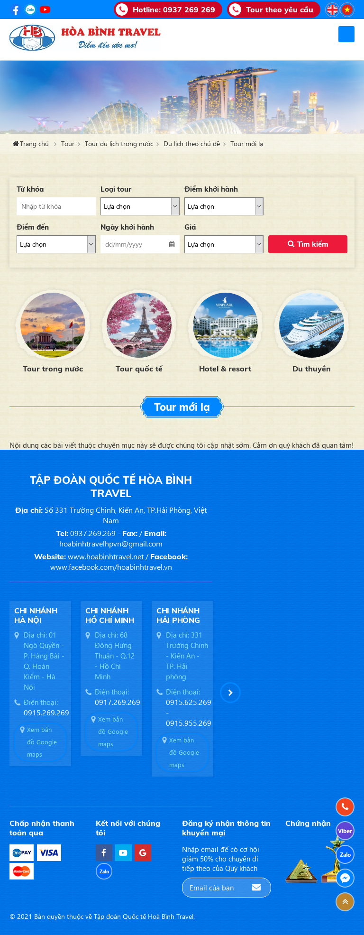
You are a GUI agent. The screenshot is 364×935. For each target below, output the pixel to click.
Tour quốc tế (139, 368)
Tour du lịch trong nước (119, 143)
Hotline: (174, 9)
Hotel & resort (225, 368)
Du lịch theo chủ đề (192, 143)
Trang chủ (34, 143)
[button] (230, 692)
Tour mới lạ (246, 143)
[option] (52, 330)
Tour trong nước (53, 368)
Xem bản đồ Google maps (42, 741)
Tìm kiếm (312, 244)
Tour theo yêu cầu (279, 9)
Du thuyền (311, 368)
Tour (67, 143)
